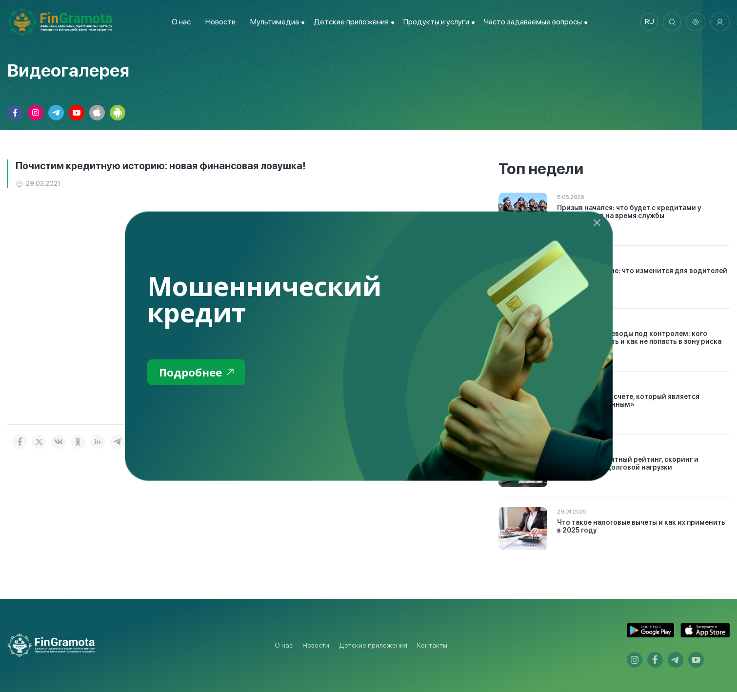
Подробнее (199, 372)
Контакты (432, 645)
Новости (218, 21)
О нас (179, 21)
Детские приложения (373, 645)
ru (647, 22)
